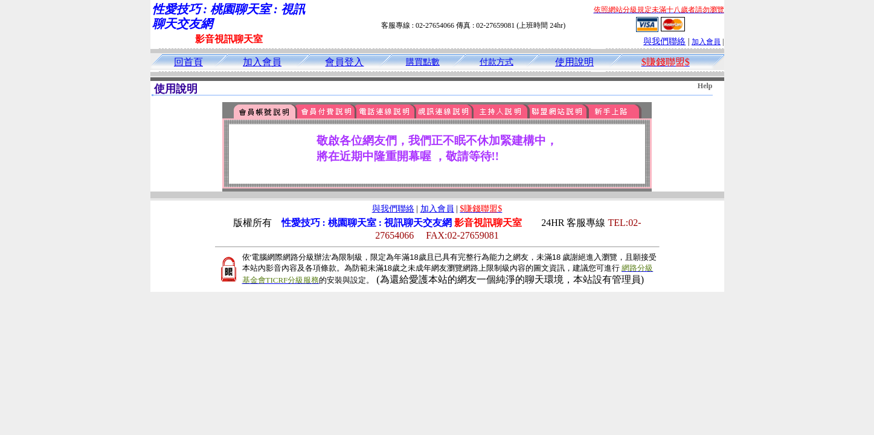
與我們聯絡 (664, 41)
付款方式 (496, 61)
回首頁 (188, 62)
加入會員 (706, 41)
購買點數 (423, 61)
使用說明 (574, 62)
